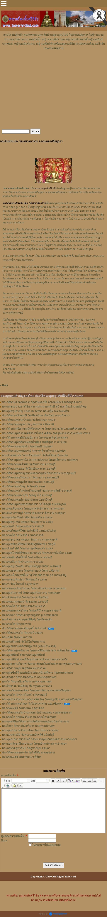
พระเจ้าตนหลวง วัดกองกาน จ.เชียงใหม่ (25, 597)
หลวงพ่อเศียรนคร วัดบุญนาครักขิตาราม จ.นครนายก (33, 508)
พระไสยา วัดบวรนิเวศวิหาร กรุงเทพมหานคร (28, 725)
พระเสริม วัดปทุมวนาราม (17, 637)
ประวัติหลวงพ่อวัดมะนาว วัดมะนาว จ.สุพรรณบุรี (30, 477)
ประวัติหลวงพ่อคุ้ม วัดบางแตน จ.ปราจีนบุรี (27, 499)
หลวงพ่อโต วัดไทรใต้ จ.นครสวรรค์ (22, 535)
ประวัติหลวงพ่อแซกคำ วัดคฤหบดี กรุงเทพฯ (27, 446)
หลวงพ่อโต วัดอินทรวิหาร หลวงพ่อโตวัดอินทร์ (29, 717)
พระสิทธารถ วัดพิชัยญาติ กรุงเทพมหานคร (27, 686)
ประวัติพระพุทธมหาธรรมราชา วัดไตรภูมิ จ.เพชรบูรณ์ (34, 504)
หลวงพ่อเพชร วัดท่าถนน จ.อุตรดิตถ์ (23, 708)
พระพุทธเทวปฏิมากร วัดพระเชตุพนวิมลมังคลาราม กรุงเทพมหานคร (42, 663)
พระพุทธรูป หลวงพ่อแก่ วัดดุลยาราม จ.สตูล (27, 521)
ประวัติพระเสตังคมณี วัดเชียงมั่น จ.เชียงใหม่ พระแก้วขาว (35, 415)
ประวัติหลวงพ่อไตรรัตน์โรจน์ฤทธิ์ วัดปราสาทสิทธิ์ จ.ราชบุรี (37, 490)
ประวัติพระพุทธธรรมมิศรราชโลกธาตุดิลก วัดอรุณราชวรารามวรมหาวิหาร (46, 433)
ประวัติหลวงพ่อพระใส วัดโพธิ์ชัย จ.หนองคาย (28, 752)
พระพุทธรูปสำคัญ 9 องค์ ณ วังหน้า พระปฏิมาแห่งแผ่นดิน (35, 411)
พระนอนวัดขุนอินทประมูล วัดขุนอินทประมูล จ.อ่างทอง (34, 743)
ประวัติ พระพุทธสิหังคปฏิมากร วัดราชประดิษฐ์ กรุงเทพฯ (35, 437)
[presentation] (58, 852)
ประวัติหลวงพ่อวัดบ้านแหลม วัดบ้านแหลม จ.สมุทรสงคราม (37, 712)
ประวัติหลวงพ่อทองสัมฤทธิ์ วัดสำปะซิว (24, 628)
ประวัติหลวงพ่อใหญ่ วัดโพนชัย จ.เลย (23, 486)
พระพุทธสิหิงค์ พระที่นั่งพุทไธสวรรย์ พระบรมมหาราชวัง (34, 659)
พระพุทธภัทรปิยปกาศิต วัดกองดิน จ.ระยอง (27, 517)
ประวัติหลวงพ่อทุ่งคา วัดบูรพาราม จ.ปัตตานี (28, 424)
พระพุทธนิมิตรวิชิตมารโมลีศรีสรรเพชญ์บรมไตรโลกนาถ (35, 721)
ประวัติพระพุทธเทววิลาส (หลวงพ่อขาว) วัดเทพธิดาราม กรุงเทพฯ (40, 459)
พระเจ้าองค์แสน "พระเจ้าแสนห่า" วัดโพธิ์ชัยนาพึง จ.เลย (35, 455)
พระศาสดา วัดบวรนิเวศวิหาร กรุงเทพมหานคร (29, 677)
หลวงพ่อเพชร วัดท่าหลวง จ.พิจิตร (21, 756)
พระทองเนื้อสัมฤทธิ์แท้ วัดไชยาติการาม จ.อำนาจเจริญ (34, 575)
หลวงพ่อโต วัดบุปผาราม (16, 623)
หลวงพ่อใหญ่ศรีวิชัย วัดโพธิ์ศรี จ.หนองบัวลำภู (29, 530)
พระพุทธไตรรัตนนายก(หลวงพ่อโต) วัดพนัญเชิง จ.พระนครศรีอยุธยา (42, 699)
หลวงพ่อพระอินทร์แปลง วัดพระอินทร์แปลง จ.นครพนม (34, 588)
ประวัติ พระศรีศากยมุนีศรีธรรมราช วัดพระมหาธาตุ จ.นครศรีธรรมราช (44, 428)
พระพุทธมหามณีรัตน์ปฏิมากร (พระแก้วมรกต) (29, 646)
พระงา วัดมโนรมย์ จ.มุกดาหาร (20, 584)
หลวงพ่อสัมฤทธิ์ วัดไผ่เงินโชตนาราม (23, 641)
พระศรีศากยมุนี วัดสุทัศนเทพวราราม (24, 668)
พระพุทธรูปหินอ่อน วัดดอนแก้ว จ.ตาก (24, 579)
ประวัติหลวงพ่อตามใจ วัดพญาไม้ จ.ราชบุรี (27, 495)
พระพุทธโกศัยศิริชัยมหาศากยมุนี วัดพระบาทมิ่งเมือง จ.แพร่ (37, 552)
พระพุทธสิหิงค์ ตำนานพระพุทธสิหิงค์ (23, 654)
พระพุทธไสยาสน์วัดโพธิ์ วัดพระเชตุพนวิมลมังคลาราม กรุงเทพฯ (39, 739)
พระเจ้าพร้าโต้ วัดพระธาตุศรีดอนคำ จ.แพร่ (27, 548)
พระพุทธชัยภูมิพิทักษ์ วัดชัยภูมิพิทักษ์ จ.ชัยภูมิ (28, 544)
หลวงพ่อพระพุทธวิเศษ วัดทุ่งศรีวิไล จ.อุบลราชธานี (31, 610)
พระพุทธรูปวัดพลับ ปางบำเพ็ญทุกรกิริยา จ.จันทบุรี (31, 566)
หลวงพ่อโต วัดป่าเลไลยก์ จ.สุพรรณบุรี (24, 694)
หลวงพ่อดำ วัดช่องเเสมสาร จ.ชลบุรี (23, 526)
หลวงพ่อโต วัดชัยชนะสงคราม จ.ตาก (23, 606)
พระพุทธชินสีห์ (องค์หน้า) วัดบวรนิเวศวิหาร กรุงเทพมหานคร (37, 672)
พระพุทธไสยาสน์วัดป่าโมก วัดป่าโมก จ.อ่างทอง (30, 730)
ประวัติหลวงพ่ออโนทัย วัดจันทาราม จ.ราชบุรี (28, 464)
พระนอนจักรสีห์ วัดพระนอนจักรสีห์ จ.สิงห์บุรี (28, 734)
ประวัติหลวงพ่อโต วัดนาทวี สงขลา (22, 632)
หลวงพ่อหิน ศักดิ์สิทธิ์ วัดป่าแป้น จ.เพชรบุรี (27, 557)
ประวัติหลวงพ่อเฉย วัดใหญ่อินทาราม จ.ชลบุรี (28, 468)
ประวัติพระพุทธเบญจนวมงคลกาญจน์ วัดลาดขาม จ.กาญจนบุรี (39, 473)
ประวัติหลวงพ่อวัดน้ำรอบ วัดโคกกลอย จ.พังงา (29, 419)
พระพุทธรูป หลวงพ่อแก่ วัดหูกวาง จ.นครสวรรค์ (29, 539)
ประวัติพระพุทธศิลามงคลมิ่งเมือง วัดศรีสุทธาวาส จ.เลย (34, 442)
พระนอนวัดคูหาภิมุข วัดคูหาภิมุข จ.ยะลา (26, 748)
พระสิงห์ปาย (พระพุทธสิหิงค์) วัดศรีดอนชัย (27, 619)
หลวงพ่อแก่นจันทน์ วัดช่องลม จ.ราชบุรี (25, 601)
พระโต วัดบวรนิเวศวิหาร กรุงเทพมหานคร (27, 681)
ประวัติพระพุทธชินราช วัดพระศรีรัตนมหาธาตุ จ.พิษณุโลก (36, 650)
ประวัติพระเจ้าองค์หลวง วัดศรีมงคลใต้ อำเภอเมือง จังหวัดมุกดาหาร (42, 402)
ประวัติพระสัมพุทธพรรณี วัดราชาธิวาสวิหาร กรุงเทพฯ (33, 450)
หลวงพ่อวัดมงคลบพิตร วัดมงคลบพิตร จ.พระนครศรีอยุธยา (36, 690)
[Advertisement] (53, 61)
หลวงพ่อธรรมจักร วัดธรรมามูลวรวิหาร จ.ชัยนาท (31, 570)
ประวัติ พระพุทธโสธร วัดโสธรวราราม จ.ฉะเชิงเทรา (32, 703)
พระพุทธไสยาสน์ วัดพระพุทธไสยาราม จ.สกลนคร (31, 592)
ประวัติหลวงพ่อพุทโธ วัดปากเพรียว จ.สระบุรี (28, 481)
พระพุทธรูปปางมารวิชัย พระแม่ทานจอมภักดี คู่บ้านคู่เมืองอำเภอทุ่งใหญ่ (44, 406)
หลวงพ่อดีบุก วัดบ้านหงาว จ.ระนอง (22, 561)
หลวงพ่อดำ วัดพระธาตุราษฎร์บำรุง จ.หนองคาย (30, 615)
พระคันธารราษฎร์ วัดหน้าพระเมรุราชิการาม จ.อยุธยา (33, 513)
